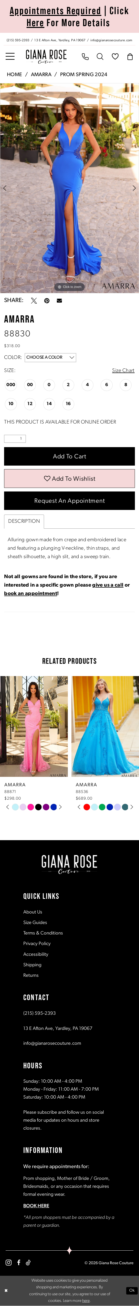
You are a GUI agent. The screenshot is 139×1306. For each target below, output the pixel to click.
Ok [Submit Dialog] (132, 1291)
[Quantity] (15, 439)
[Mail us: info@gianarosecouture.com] (111, 40)
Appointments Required (55, 10)
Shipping (32, 965)
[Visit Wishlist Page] (115, 56)
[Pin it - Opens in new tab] (46, 301)
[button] (10, 56)
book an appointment (30, 594)
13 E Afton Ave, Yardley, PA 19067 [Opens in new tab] (57, 1028)
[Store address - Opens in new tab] (60, 40)
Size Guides (35, 923)
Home (14, 74)
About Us (32, 912)
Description (24, 521)
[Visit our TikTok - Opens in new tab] (28, 1262)
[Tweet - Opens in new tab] (34, 301)
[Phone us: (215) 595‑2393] (18, 40)
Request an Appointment (69, 501)
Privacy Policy (37, 944)
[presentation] (34, 726)
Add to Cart (69, 457)
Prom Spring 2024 (84, 74)
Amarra (41, 74)
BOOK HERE (36, 1206)
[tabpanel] (69, 188)
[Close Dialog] (5, 1291)
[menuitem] (69, 39)
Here (36, 22)
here (86, 1301)
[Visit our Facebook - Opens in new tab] (18, 1262)
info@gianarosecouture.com (52, 1043)
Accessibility (35, 954)
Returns (31, 975)
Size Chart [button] (123, 370)
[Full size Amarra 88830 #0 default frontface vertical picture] (69, 188)
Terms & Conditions (43, 933)
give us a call (107, 585)
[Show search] (100, 56)
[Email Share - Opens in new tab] (59, 300)
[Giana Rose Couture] (46, 57)
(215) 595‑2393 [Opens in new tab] (39, 1013)
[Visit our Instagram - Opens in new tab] (9, 1262)
